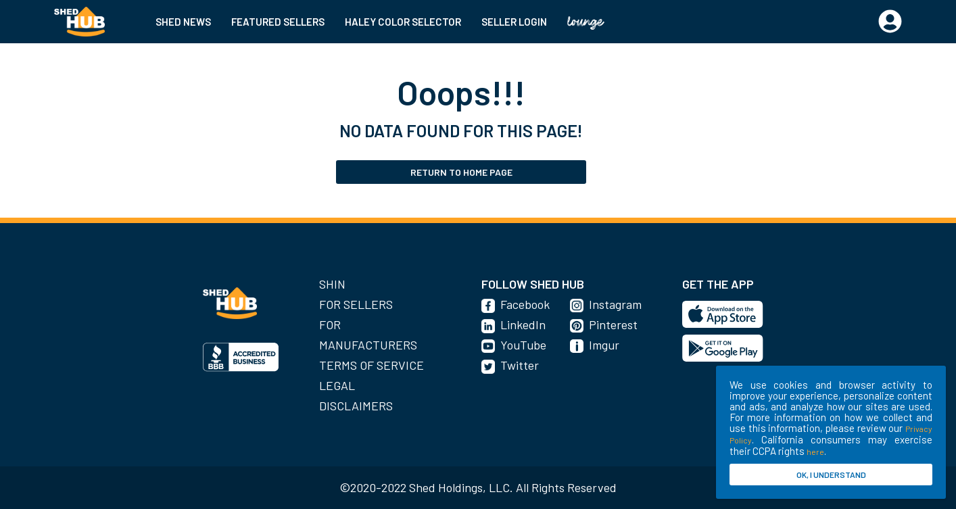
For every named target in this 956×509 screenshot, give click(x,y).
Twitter (519, 365)
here (815, 451)
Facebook (525, 304)
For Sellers (356, 304)
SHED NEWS (183, 22)
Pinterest (613, 324)
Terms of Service (371, 365)
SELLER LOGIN (514, 22)
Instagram (615, 304)
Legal (337, 385)
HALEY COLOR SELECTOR (403, 22)
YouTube (523, 344)
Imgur (604, 344)
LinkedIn (523, 324)
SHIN (332, 283)
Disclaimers (356, 405)
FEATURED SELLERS (278, 22)
